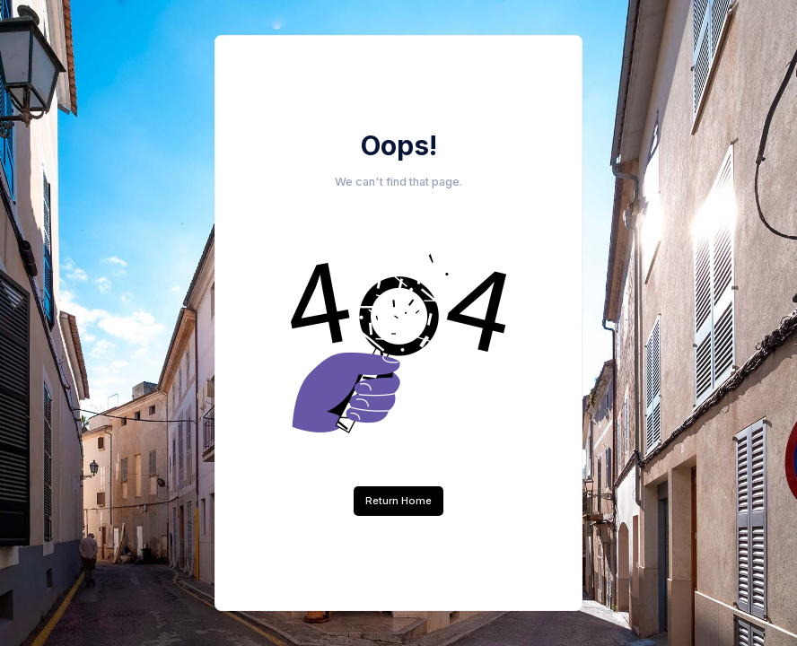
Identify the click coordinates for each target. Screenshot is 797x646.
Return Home (398, 500)
